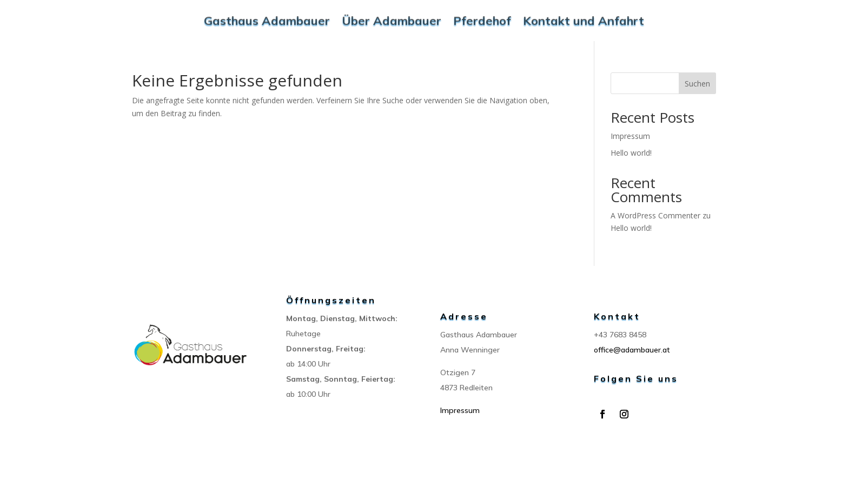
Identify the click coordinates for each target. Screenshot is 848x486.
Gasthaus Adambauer (267, 20)
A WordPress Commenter (655, 215)
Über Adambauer (391, 20)
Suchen (697, 83)
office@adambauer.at (632, 350)
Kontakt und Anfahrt (583, 20)
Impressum (630, 136)
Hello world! (631, 153)
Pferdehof (482, 20)
